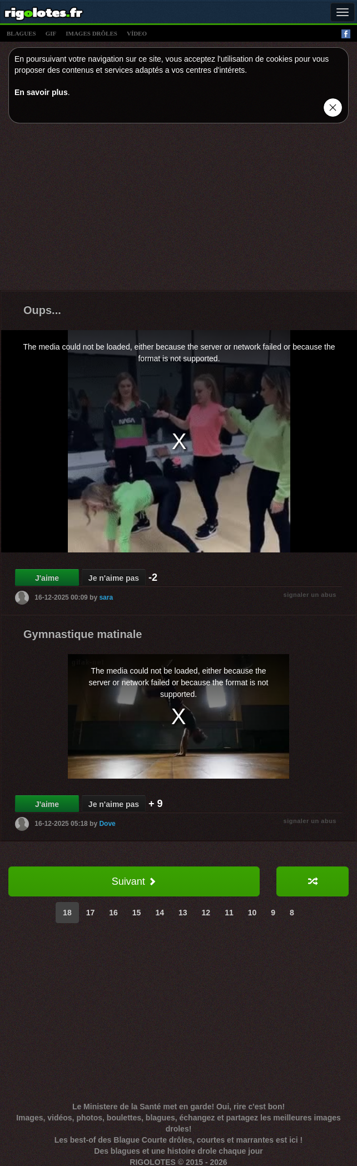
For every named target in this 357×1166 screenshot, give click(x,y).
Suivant (134, 881)
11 (229, 912)
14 (159, 912)
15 (136, 912)
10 (252, 912)
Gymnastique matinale (82, 634)
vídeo (137, 33)
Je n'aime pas (113, 578)
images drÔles (91, 33)
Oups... (42, 310)
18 (67, 912)
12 (206, 912)
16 (113, 912)
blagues (21, 33)
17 (90, 912)
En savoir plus (41, 92)
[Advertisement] (178, 209)
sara (106, 597)
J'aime (47, 578)
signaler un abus (310, 594)
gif (51, 33)
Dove (107, 824)
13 (182, 912)
